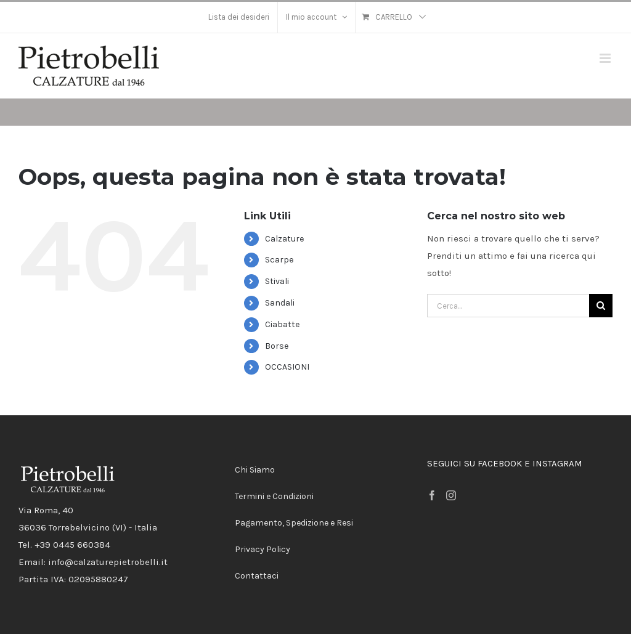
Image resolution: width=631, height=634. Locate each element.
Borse (276, 346)
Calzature (284, 239)
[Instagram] (451, 495)
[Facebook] (432, 495)
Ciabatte (282, 324)
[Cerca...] (508, 305)
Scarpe (279, 259)
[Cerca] (601, 305)
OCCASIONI (287, 367)
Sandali (280, 303)
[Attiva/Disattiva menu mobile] (606, 58)
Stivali (277, 281)
